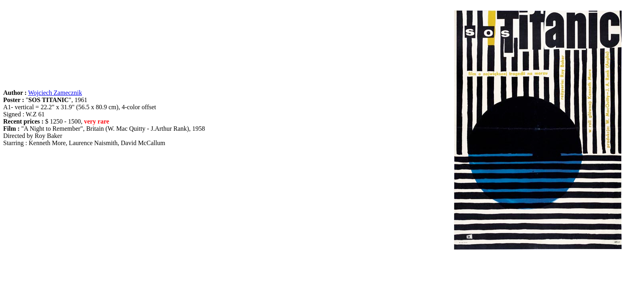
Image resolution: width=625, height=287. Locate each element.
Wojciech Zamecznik (55, 92)
